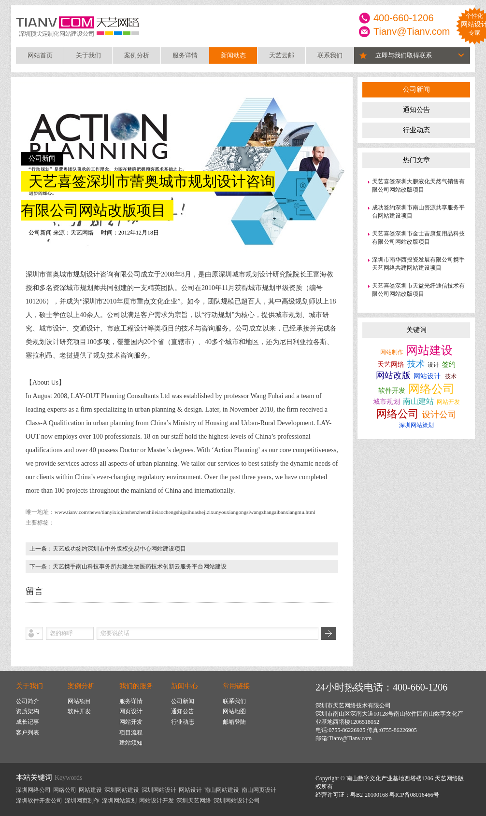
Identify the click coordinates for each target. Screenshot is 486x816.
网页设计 (131, 711)
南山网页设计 (259, 790)
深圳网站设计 (159, 790)
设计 (433, 364)
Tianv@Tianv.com (411, 31)
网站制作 (391, 352)
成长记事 (27, 722)
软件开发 (391, 390)
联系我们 (330, 55)
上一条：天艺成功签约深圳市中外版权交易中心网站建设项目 (107, 548)
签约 (449, 364)
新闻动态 (233, 55)
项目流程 (131, 732)
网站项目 (79, 701)
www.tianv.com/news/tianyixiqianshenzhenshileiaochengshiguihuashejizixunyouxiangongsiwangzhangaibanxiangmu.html (185, 512)
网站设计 (427, 376)
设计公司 (439, 414)
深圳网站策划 (416, 425)
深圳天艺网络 (193, 800)
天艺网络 (390, 364)
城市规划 (386, 401)
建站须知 (131, 742)
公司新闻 (416, 89)
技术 (416, 364)
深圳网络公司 (33, 790)
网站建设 (429, 350)
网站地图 (234, 711)
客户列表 (27, 732)
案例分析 (136, 55)
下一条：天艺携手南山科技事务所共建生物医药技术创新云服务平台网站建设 (128, 566)
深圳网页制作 (82, 800)
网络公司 (431, 389)
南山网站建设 (221, 790)
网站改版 (393, 375)
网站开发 (448, 402)
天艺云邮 (281, 55)
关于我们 (88, 55)
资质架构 (27, 711)
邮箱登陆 (234, 722)
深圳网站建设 (121, 790)
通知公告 (416, 109)
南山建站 (418, 401)
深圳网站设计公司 (237, 800)
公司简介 (27, 701)
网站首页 (40, 55)
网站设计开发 (156, 800)
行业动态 (416, 130)
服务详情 (185, 55)
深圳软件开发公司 (39, 800)
